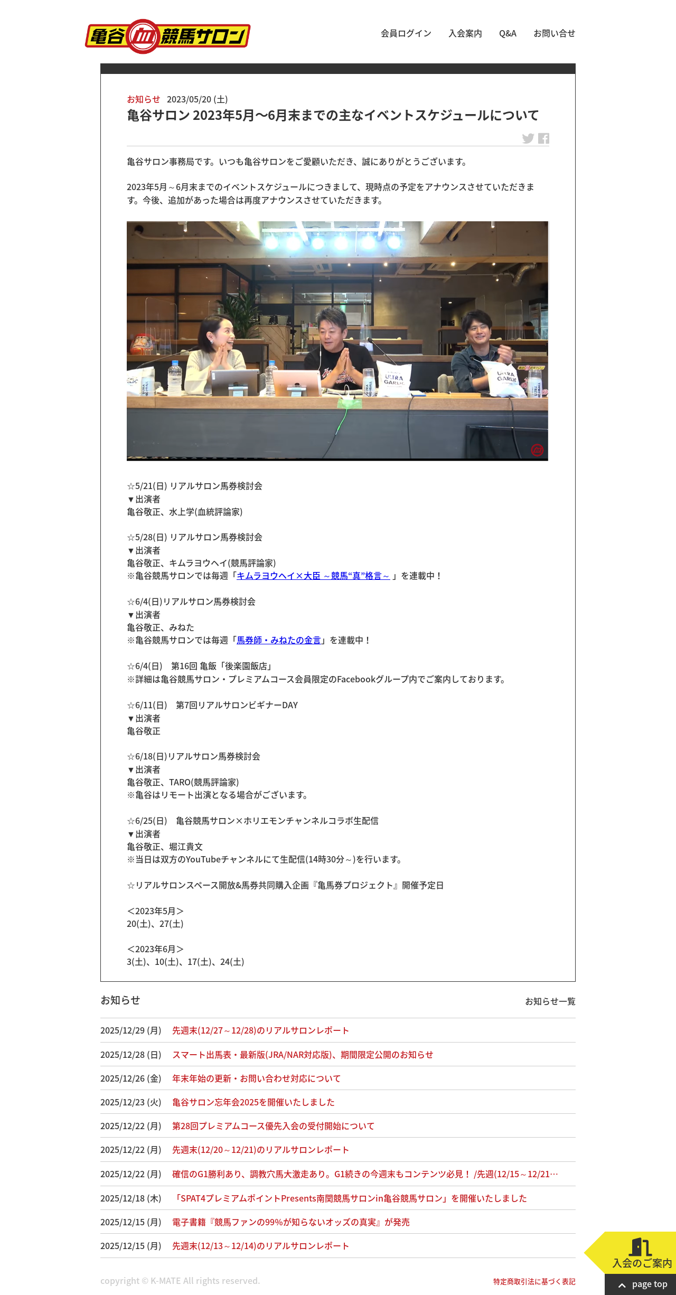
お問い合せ (554, 32)
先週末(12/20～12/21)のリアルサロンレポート (261, 1149)
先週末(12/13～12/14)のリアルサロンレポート (261, 1245)
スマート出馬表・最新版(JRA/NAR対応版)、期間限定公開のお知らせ (303, 1054)
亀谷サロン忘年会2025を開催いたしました (253, 1101)
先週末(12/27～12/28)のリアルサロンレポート (261, 1030)
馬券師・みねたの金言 (279, 639)
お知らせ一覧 (550, 1000)
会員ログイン (406, 32)
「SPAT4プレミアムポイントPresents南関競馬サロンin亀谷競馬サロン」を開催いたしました (349, 1197)
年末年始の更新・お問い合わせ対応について (256, 1078)
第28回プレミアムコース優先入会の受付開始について (273, 1125)
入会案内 (465, 32)
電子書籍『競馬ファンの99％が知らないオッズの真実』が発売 (291, 1221)
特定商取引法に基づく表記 (534, 1281)
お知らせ (144, 98)
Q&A (508, 32)
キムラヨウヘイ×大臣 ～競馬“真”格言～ (313, 575)
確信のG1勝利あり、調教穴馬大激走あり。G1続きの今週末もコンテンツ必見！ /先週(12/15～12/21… (365, 1173)
